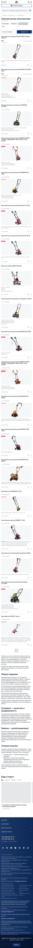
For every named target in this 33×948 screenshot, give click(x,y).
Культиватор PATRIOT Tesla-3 (10, 616)
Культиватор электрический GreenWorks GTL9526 (14, 582)
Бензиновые (5, 23)
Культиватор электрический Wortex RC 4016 (15, 235)
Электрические (23, 23)
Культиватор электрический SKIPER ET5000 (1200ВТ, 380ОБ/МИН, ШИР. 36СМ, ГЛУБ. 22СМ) (15, 139)
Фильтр (24, 32)
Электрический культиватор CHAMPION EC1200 (14, 105)
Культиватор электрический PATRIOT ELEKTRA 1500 (16, 70)
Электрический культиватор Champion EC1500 (16, 298)
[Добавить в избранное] (27, 65)
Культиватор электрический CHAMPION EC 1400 (15, 173)
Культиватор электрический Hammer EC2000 (15, 553)
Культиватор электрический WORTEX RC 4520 (16, 331)
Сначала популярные (8, 32)
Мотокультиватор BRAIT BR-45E (11, 266)
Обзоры (13, 780)
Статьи (19, 780)
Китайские (14, 23)
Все (2, 780)
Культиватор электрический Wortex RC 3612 (15, 205)
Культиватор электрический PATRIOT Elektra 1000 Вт (15, 37)
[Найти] (30, 10)
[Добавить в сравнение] (30, 65)
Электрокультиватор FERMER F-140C (13, 520)
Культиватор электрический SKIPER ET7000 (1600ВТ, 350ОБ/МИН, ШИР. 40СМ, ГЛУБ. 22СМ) (15, 363)
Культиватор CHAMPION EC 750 (11, 491)
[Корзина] (31, 2)
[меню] (4, 2)
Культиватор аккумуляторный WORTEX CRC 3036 (15, 429)
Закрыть (16, 944)
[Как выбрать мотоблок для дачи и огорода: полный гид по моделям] (16, 798)
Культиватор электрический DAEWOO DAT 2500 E (14, 460)
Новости (7, 780)
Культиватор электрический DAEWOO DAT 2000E (14, 396)
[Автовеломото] (16, 2)
